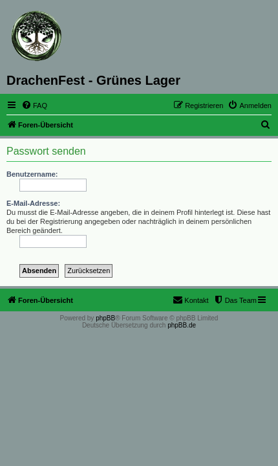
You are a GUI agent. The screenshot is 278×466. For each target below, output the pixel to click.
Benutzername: (32, 174)
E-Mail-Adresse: (33, 203)
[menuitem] (34, 105)
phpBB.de (181, 325)
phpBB (105, 318)
